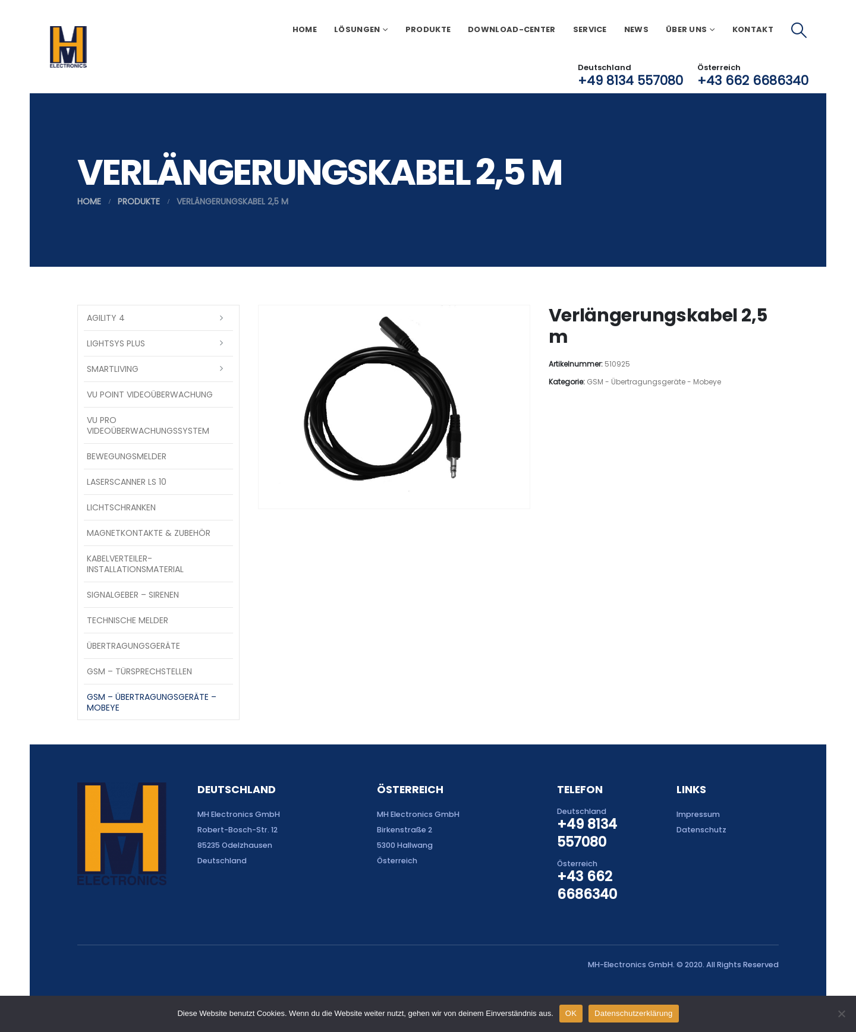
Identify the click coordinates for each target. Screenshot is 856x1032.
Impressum (698, 814)
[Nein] (841, 1014)
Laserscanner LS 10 (126, 482)
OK (571, 1013)
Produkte (428, 29)
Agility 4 (106, 318)
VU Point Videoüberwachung (150, 394)
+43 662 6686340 (752, 80)
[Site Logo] (68, 47)
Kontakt (752, 29)
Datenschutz (701, 830)
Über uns (686, 29)
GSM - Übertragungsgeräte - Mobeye (654, 382)
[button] (799, 30)
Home (304, 29)
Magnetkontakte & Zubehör (148, 533)
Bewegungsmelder (126, 456)
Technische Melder (127, 620)
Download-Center (512, 29)
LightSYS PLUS (116, 343)
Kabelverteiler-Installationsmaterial (135, 564)
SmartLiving (113, 369)
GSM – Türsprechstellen (139, 671)
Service (590, 29)
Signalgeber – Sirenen (133, 595)
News (636, 29)
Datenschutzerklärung (633, 1013)
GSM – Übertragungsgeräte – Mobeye (151, 702)
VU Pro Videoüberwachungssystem (148, 425)
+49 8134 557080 (630, 80)
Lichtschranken (121, 507)
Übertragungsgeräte (133, 646)
